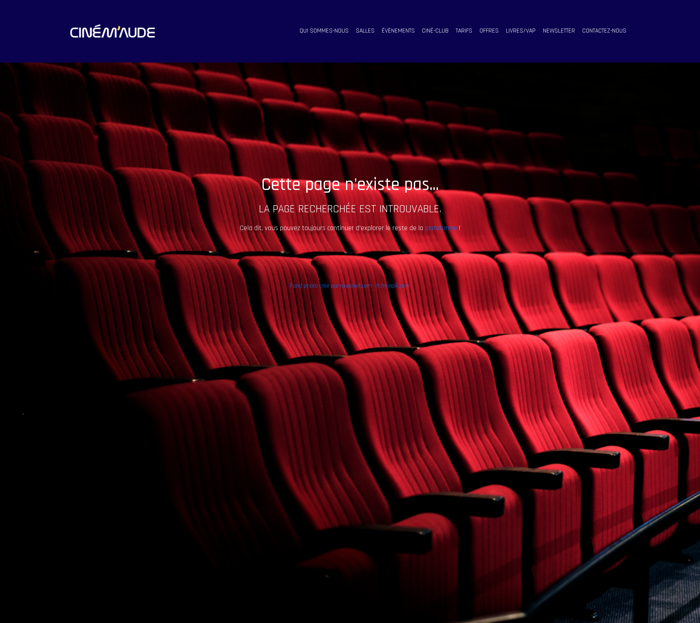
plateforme (441, 228)
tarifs (464, 31)
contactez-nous (604, 31)
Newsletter (559, 31)
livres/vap (521, 31)
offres (489, 31)
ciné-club (435, 31)
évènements (398, 31)
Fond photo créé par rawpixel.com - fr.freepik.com (350, 285)
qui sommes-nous (324, 31)
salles (365, 31)
